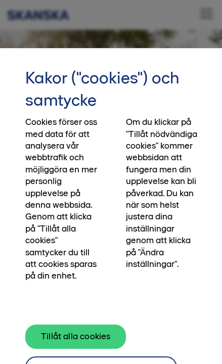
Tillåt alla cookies (75, 340)
